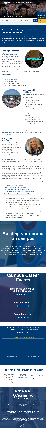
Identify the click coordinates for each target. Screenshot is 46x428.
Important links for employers (23, 337)
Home (3, 20)
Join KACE (12, 344)
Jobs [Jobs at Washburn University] (35, 403)
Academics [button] (18, 2)
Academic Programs (12, 352)
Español (42, 2)
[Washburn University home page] (6, 3)
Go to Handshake (6, 74)
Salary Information (12, 356)
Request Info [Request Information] (42, 20)
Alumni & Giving (40, 1)
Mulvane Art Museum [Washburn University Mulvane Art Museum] (22, 403)
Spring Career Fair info (23, 317)
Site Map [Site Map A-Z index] (35, 404)
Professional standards (34, 340)
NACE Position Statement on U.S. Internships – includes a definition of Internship (23, 181)
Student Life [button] (27, 2)
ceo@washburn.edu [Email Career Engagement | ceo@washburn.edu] (23, 377)
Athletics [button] (31, 2)
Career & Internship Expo (7, 23)
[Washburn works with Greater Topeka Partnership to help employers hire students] (12, 98)
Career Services (15, 20)
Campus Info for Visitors (34, 356)
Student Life (8, 20)
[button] (44, 2)
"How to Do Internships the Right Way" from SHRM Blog (17, 193)
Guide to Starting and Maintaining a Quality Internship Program (19, 191)
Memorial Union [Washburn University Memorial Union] (22, 401)
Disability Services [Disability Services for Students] (23, 404)
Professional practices (12, 340)
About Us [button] (14, 2)
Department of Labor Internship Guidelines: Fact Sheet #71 (18, 189)
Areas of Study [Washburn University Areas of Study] (41, 12)
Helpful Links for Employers (23, 349)
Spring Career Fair (34, 23)
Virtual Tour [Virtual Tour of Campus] (41, 17)
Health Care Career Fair (21, 23)
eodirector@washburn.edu (30, 419)
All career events (23, 306)
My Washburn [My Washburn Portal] (35, 401)
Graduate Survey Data (34, 352)
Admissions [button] (22, 2)
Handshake (11, 159)
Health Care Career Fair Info (23, 294)
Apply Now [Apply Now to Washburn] (41, 22)
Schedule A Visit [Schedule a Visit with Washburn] (41, 15)
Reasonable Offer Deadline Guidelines (11, 132)
